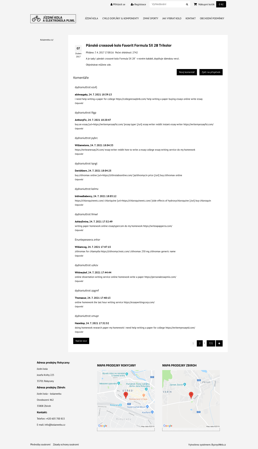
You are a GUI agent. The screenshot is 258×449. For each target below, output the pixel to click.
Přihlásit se (118, 4)
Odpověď (79, 103)
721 (211, 343)
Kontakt (191, 18)
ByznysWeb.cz (218, 444)
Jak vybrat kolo (171, 18)
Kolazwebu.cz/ (46, 39)
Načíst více (81, 340)
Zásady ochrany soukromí (66, 444)
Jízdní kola (91, 18)
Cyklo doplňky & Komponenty (120, 18)
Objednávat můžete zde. (98, 64)
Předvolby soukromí (40, 444)
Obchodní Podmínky (212, 18)
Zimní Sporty (150, 18)
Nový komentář (187, 72)
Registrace (138, 4)
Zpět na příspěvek (211, 72)
